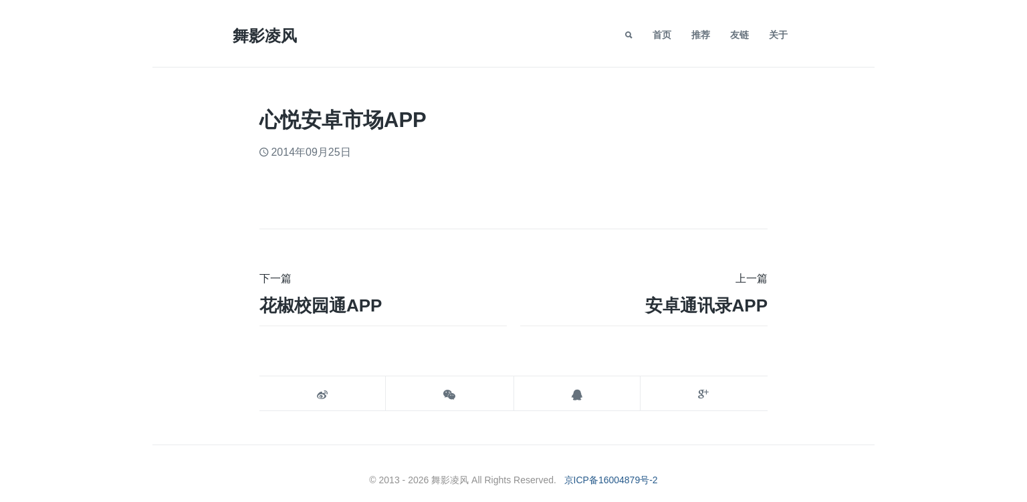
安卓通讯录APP (706, 305)
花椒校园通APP (320, 305)
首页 (662, 34)
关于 (778, 34)
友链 (739, 34)
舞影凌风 (265, 36)
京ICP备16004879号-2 (611, 480)
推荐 (700, 34)
